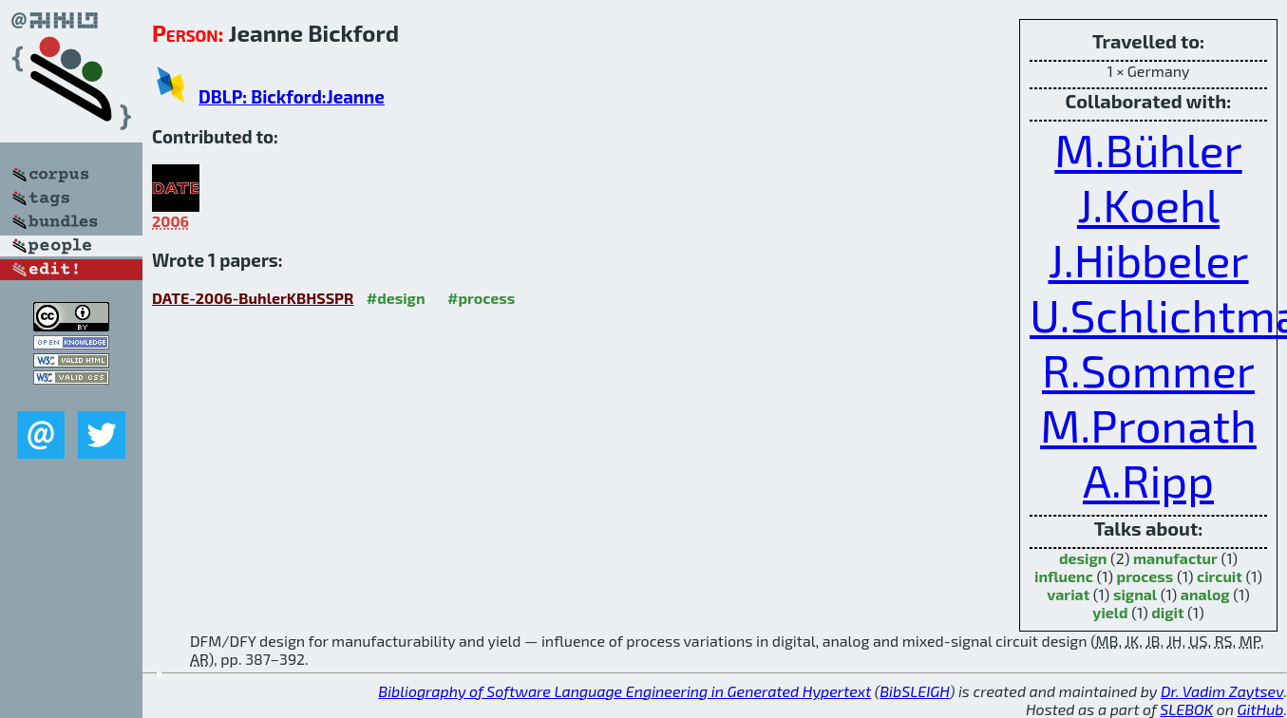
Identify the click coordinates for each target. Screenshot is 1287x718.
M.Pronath (1148, 424)
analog (1205, 594)
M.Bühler (1147, 149)
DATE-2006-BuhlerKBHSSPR (252, 298)
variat (1068, 594)
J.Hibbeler (1148, 259)
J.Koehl (1148, 204)
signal (1135, 594)
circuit (1219, 576)
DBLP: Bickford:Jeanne (292, 96)
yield (1109, 612)
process (1145, 576)
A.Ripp (1148, 479)
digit (1167, 612)
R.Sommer (1148, 369)
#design (396, 298)
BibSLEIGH (914, 691)
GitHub (1261, 709)
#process (481, 298)
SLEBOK (1186, 709)
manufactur (1175, 558)
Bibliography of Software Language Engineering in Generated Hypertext (624, 691)
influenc (1063, 576)
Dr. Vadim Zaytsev (1222, 691)
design (1083, 558)
